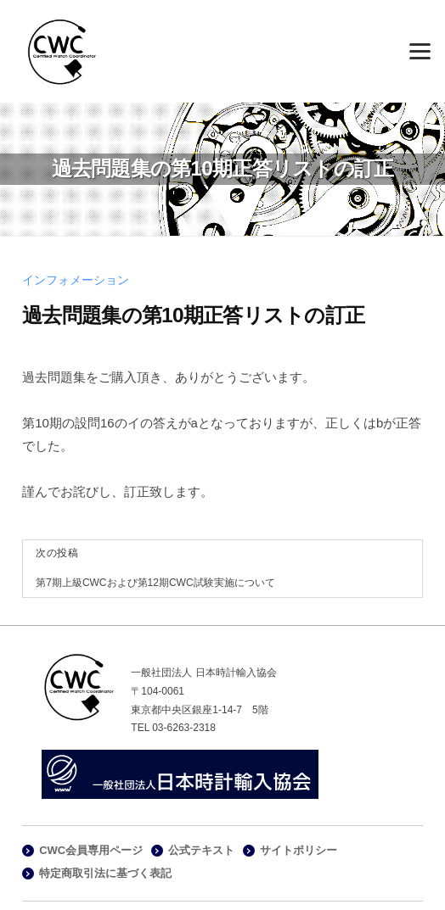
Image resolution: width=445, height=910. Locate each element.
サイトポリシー (298, 850)
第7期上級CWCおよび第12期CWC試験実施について (155, 583)
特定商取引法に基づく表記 (105, 873)
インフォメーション (75, 280)
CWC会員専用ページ (91, 850)
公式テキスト (201, 850)
